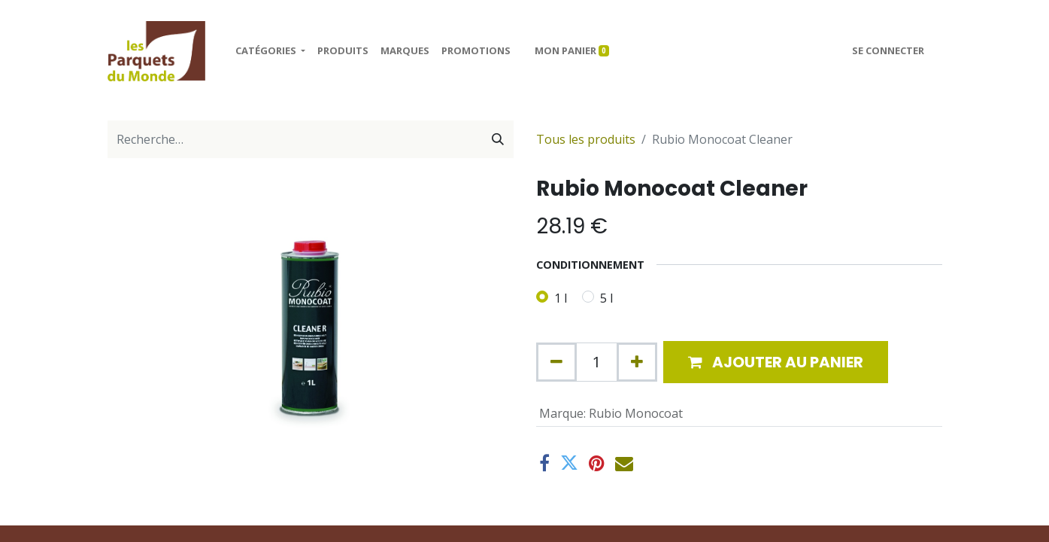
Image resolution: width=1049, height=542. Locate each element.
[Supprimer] (556, 362)
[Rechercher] (498, 139)
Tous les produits (585, 139)
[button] (775, 362)
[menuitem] (342, 51)
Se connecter (888, 50)
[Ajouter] (637, 362)
